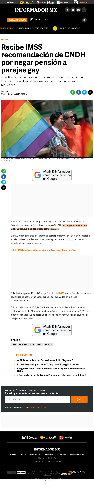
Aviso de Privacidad (37, 478)
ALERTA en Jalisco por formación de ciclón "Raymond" (45, 360)
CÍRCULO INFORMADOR (69, 28)
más (47, 20)
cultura (41, 458)
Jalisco (13, 455)
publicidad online (54, 462)
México (4, 39)
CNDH (39, 344)
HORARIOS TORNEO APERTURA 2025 (31, 28)
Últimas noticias (17, 20)
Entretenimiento (77, 455)
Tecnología (61, 455)
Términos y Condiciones (37, 407)
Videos (36, 19)
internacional (35, 455)
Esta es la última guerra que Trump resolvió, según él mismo (48, 365)
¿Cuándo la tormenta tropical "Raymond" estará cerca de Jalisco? (51, 375)
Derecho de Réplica (50, 478)
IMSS (14, 344)
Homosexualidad (26, 344)
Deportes (49, 455)
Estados (48, 344)
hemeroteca (38, 462)
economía (52, 458)
